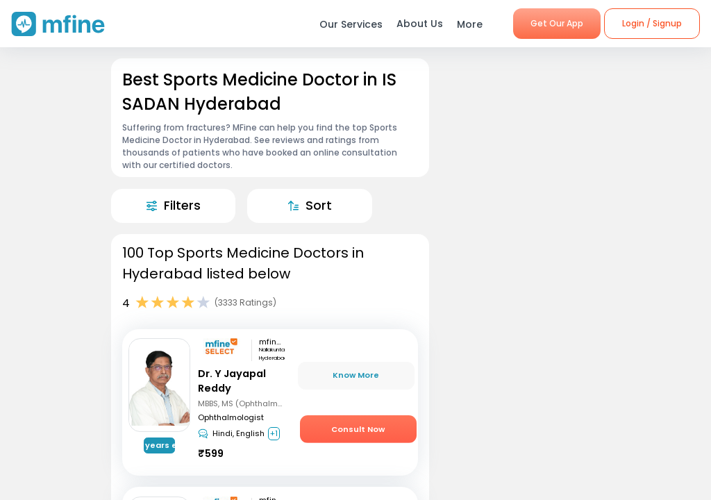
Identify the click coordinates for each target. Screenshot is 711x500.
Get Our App (556, 23)
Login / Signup (652, 23)
